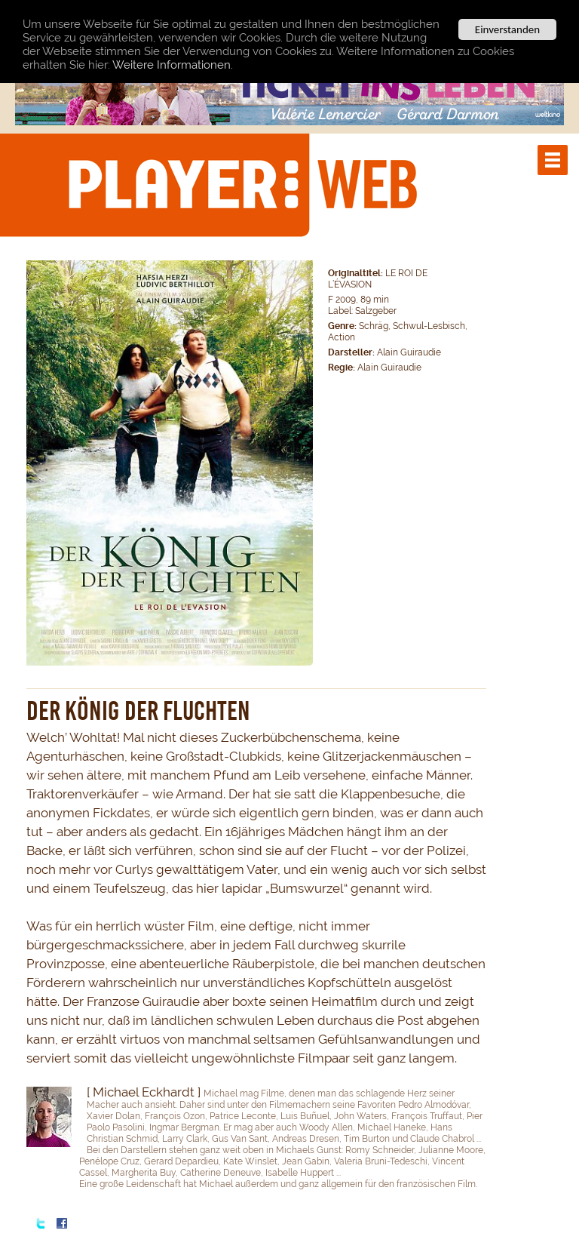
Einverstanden (507, 29)
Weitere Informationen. (172, 65)
